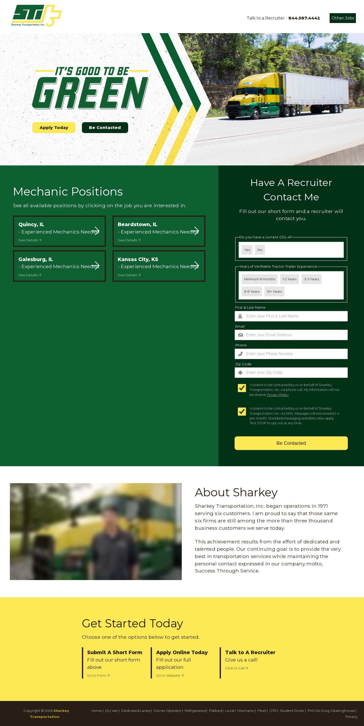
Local (229, 711)
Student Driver (292, 711)
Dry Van (111, 711)
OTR (273, 711)
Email (240, 326)
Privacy (351, 717)
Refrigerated (195, 711)
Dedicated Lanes (135, 711)
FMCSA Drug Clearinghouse (331, 711)
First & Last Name (250, 307)
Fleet (262, 711)
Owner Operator (167, 711)
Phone (241, 345)
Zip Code (243, 364)
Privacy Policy (278, 395)
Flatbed (215, 711)
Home (97, 711)
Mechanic (245, 711)
